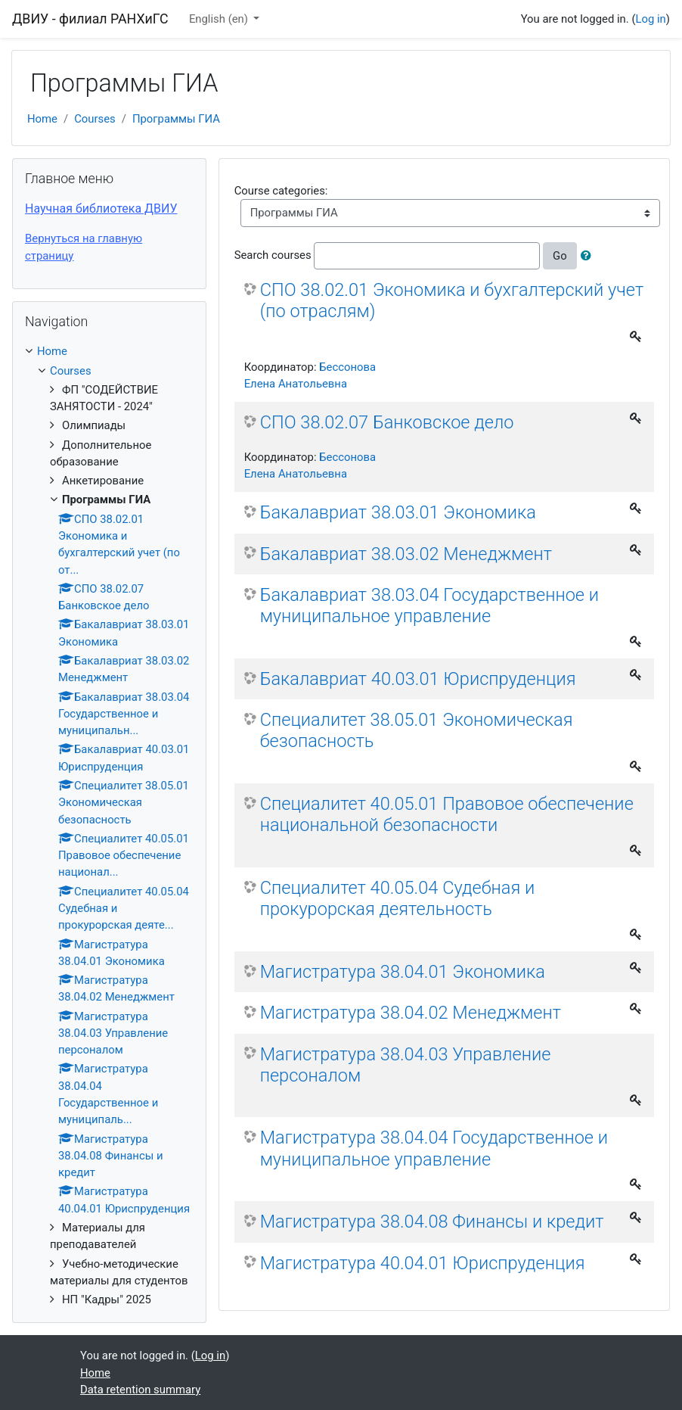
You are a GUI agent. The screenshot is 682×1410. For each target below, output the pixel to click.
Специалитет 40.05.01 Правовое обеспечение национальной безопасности (447, 814)
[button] (589, 256)
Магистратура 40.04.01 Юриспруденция (422, 1263)
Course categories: (281, 191)
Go (560, 256)
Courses (95, 119)
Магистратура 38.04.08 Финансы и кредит (432, 1221)
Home (42, 119)
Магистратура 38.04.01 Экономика (402, 971)
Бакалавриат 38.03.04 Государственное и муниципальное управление (429, 605)
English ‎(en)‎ (220, 19)
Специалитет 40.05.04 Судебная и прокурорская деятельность (397, 898)
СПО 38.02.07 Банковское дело (387, 422)
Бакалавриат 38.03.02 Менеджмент (406, 554)
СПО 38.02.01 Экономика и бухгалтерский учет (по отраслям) (451, 300)
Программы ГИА (176, 119)
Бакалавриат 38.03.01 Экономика (398, 512)
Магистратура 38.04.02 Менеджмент (410, 1012)
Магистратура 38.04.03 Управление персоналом (405, 1065)
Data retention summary (140, 1389)
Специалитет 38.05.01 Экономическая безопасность (416, 730)
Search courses (273, 255)
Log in (650, 19)
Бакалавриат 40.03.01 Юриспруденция (418, 678)
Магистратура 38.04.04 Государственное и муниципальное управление (434, 1148)
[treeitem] (109, 351)
